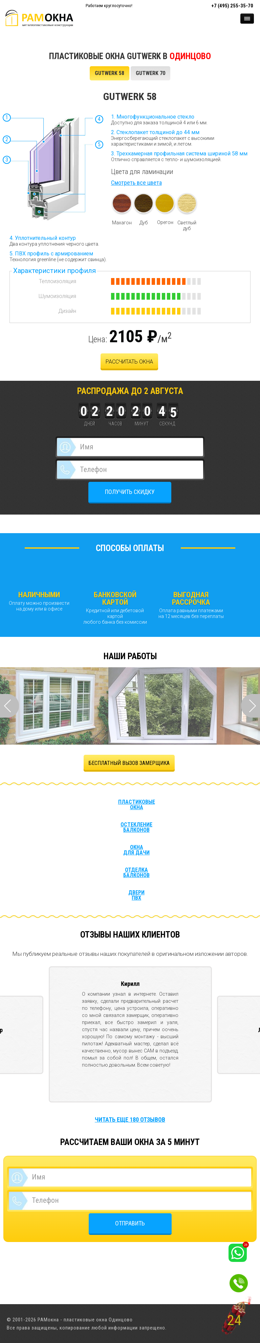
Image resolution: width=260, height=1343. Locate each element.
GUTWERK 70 (150, 73)
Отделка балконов (136, 872)
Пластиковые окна (136, 804)
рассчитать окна (129, 361)
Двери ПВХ (136, 895)
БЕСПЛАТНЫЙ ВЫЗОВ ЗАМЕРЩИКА (129, 763)
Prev (9, 706)
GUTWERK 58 (109, 73)
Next (250, 706)
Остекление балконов (136, 827)
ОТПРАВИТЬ (130, 1223)
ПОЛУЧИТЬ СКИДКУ (130, 491)
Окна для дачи (136, 850)
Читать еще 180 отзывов (130, 1119)
